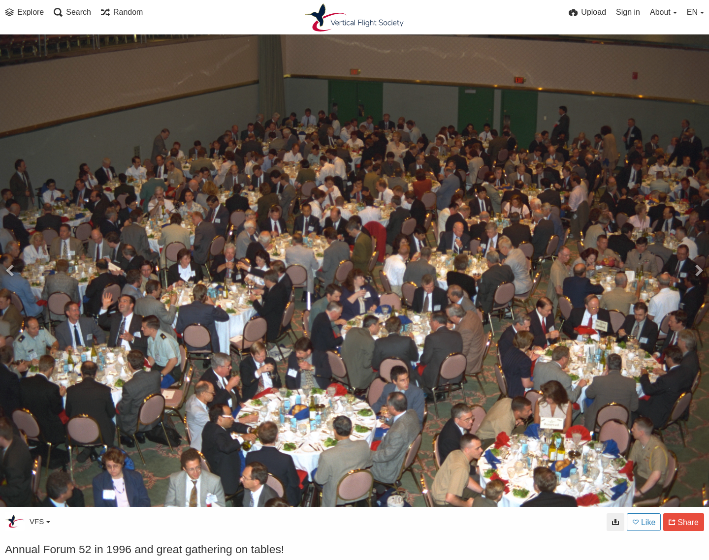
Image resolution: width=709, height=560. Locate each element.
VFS (40, 521)
